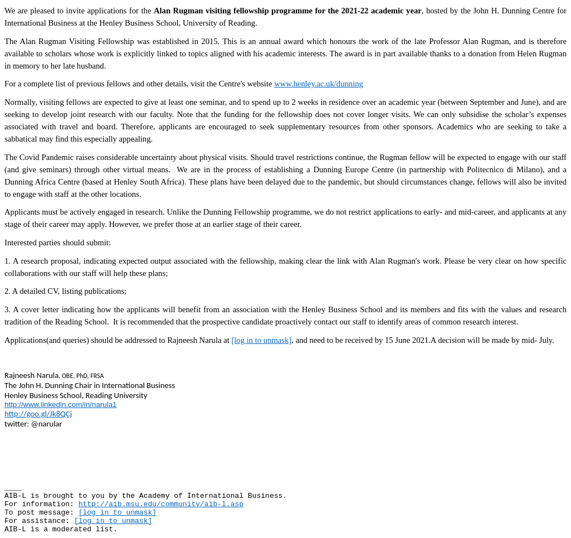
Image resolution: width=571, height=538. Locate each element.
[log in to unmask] (261, 340)
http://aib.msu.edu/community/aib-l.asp (161, 504)
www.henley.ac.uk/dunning (318, 83)
